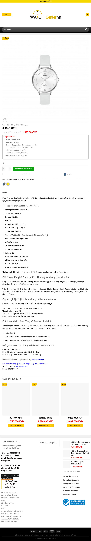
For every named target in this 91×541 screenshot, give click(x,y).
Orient (47, 535)
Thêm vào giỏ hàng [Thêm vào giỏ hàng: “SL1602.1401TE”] (45, 425)
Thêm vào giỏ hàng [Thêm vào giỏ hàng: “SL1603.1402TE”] (16, 425)
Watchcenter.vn (43, 336)
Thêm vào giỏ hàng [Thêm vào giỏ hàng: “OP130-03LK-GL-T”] (75, 425)
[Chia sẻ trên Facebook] (4, 184)
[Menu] (6, 14)
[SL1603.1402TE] (16, 399)
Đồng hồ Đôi (59, 535)
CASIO (42, 535)
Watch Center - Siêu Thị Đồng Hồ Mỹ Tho (11, 484)
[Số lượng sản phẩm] (7, 169)
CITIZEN (36, 535)
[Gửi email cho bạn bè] (8, 184)
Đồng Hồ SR (19, 179)
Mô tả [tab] (4, 193)
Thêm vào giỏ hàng (23, 168)
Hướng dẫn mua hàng (70, 476)
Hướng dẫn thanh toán (71, 483)
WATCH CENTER (21, 366)
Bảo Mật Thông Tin (69, 494)
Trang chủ (5, 125)
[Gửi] (86, 29)
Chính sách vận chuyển (71, 480)
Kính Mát (67, 535)
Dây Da (73, 535)
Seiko (52, 535)
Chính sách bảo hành (70, 491)
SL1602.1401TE (45, 418)
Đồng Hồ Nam (19, 535)
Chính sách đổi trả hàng (71, 487)
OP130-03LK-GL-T (75, 418)
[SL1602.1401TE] (45, 399)
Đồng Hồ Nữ (15, 125)
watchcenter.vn (38, 359)
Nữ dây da (24, 125)
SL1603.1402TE (16, 418)
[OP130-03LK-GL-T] (75, 399)
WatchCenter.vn (40, 538)
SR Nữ (32, 179)
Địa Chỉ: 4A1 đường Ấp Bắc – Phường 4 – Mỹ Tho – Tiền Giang (24, 363)
